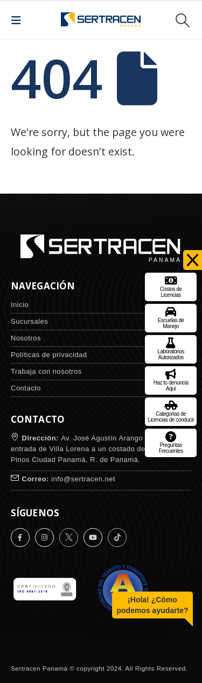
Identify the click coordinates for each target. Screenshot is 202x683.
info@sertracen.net (83, 479)
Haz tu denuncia (171, 379)
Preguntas (171, 441)
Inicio (20, 305)
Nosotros (26, 338)
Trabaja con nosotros (46, 371)
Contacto (26, 388)
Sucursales (29, 321)
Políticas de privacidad (49, 355)
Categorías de (171, 410)
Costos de (171, 285)
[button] (19, 20)
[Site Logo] (101, 20)
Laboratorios (170, 347)
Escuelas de (171, 316)
